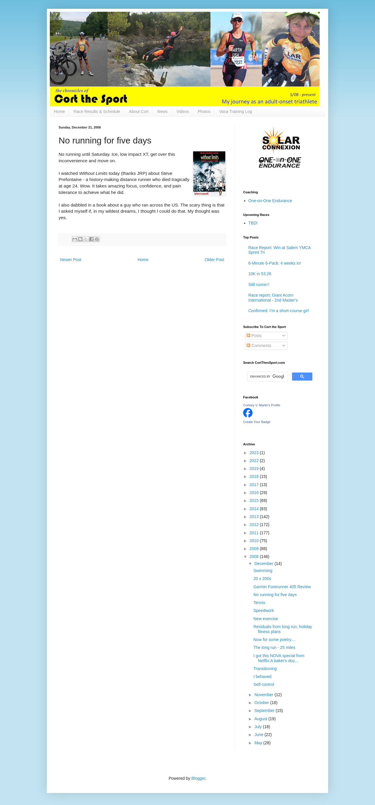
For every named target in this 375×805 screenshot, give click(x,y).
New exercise (265, 618)
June (259, 734)
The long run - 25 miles (274, 647)
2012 (255, 524)
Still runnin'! (259, 284)
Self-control (263, 684)
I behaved (262, 676)
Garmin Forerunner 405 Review (282, 586)
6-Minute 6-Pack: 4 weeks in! (274, 263)
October (262, 702)
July (258, 726)
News (162, 111)
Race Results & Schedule (97, 111)
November (264, 694)
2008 (255, 556)
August (261, 718)
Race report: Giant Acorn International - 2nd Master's (273, 297)
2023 (255, 452)
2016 (255, 492)
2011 (255, 532)
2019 (255, 468)
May (258, 742)
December (264, 563)
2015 (255, 500)
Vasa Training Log (235, 111)
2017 (255, 484)
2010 (255, 540)
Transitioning (265, 668)
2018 (255, 476)
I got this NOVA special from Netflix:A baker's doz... (278, 658)
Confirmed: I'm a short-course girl (278, 310)
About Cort (139, 111)
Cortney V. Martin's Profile (261, 405)
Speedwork (263, 610)
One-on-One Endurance (270, 200)
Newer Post (70, 259)
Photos (204, 111)
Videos (182, 111)
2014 (255, 508)
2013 (255, 516)
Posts (254, 335)
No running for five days (275, 594)
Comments (259, 345)
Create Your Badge (256, 422)
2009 (255, 548)
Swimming (262, 570)
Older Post (214, 259)
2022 (255, 460)
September (264, 710)
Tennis (259, 602)
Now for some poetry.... (274, 639)
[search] (267, 376)
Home (59, 111)
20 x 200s (262, 578)
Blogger (198, 778)
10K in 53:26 (260, 273)
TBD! (253, 223)
